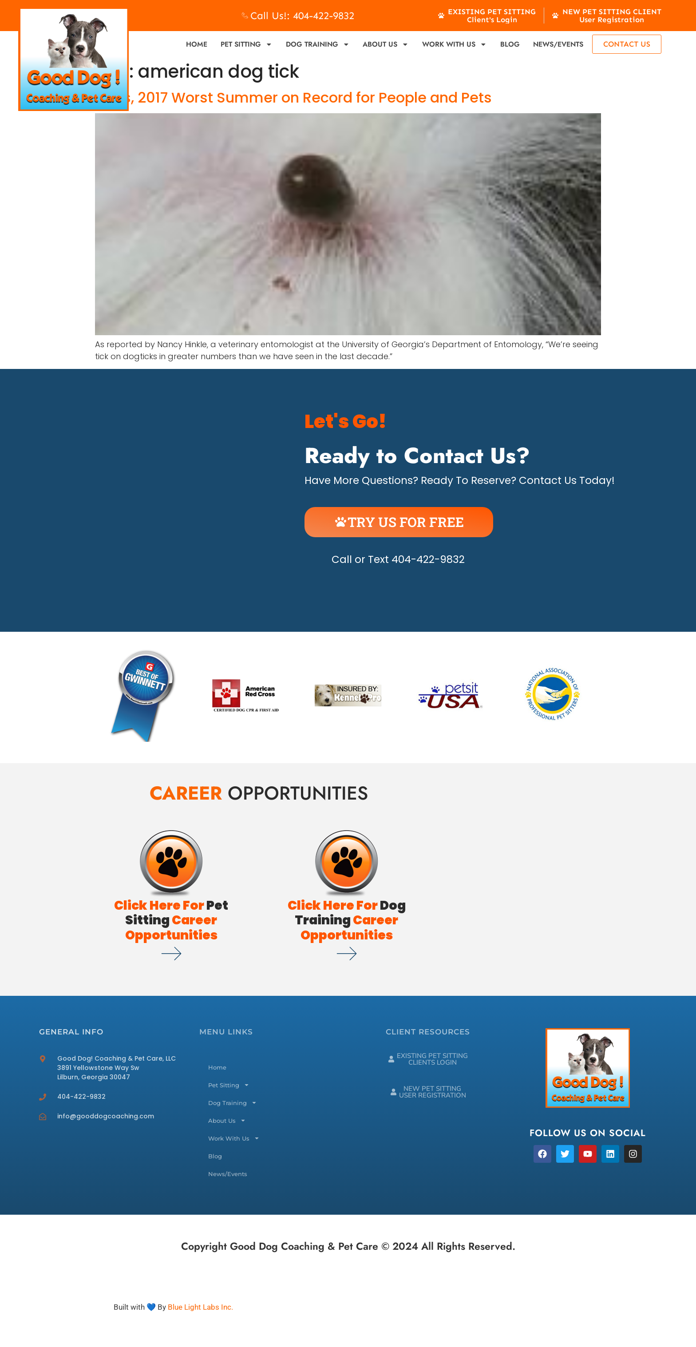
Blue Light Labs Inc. (200, 1307)
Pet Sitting (247, 44)
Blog (510, 44)
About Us (386, 44)
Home (196, 44)
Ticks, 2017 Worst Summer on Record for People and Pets (293, 97)
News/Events (558, 44)
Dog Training (318, 44)
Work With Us (454, 44)
